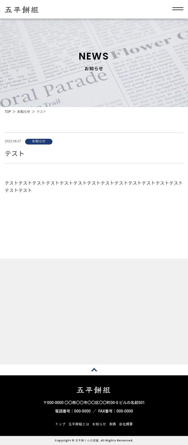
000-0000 (82, 411)
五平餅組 (22, 9)
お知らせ (23, 112)
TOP (8, 112)
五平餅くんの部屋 (87, 440)
